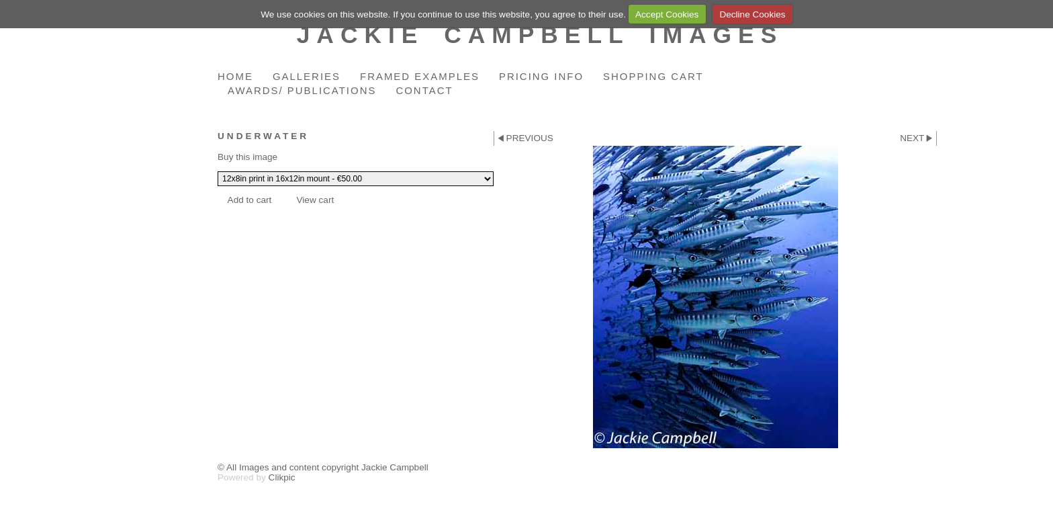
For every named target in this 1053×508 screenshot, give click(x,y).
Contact (424, 90)
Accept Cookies (666, 14)
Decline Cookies (752, 14)
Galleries (306, 76)
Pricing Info (541, 76)
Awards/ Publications (302, 90)
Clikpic (282, 477)
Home (235, 76)
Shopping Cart (653, 76)
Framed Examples (419, 76)
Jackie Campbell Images (540, 35)
